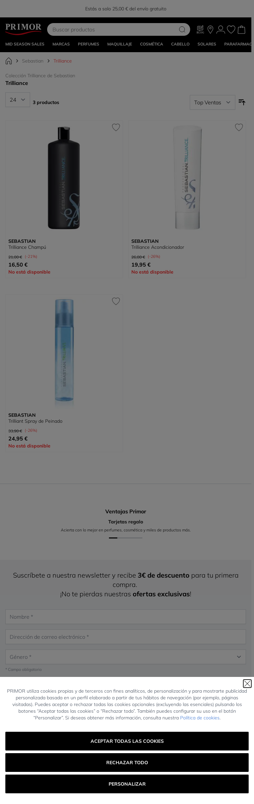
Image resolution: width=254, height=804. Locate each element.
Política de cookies (200, 718)
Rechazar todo (127, 763)
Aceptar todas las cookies (127, 741)
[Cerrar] (247, 684)
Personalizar (127, 784)
